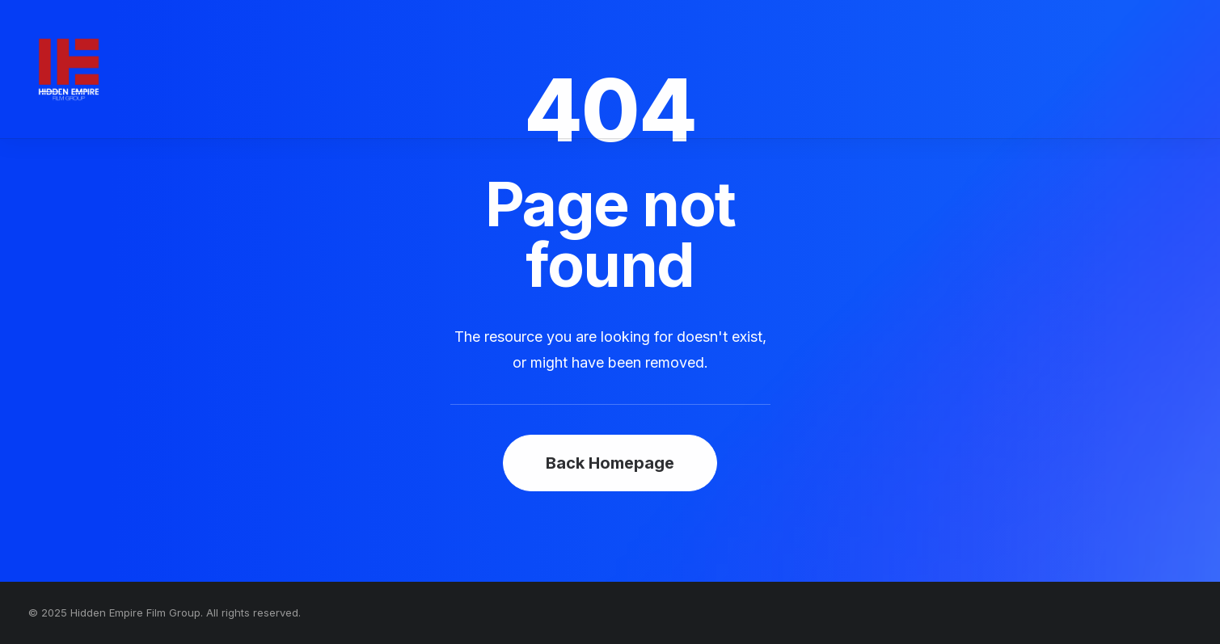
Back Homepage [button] (610, 463)
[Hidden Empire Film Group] (68, 69)
